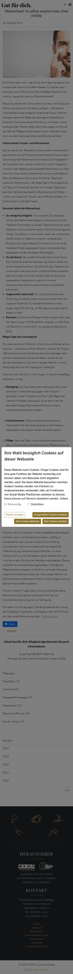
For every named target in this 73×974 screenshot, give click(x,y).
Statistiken (37, 504)
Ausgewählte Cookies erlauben (50, 514)
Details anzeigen (14, 514)
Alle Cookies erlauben (55, 521)
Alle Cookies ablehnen (27, 521)
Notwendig (14, 504)
